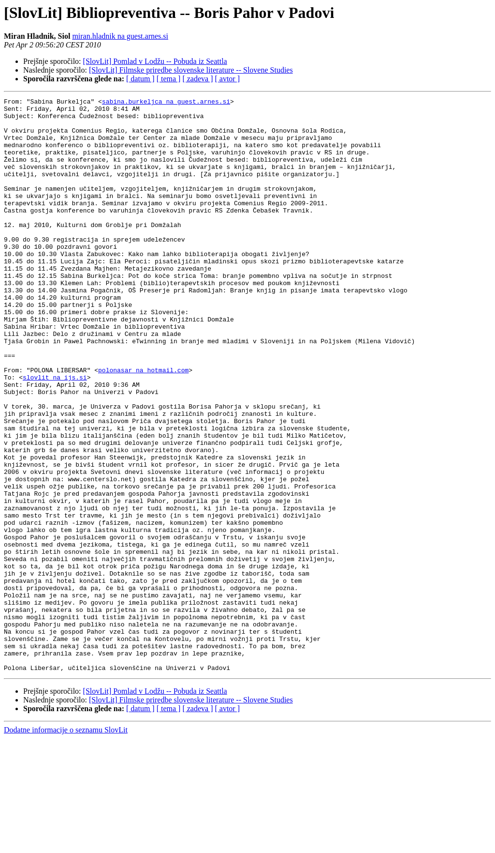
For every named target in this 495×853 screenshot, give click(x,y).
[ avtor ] (227, 79)
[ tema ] (169, 79)
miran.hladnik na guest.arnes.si (120, 36)
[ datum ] (140, 79)
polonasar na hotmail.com (143, 425)
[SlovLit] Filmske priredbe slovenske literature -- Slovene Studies (191, 70)
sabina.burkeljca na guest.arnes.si (166, 102)
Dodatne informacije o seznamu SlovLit (66, 844)
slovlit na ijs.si (55, 433)
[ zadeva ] (197, 79)
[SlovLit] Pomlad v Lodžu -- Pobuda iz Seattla (155, 61)
